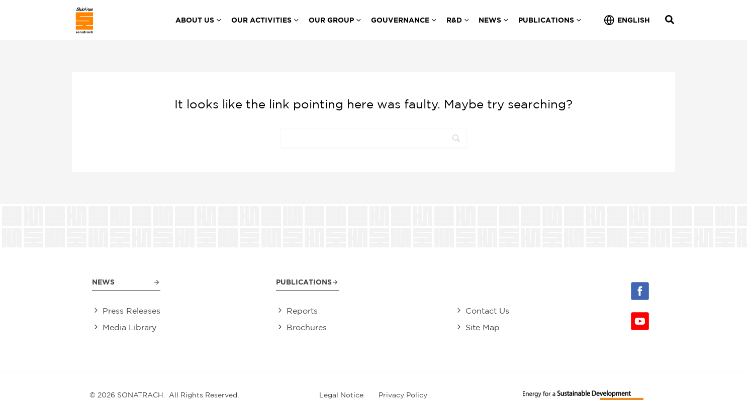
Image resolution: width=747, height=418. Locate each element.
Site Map (482, 327)
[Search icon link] (670, 21)
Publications (304, 281)
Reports (302, 311)
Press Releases (131, 311)
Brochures (307, 327)
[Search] (373, 138)
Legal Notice (341, 395)
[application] (217, 20)
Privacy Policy (403, 395)
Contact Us (487, 311)
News (103, 281)
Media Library (129, 327)
